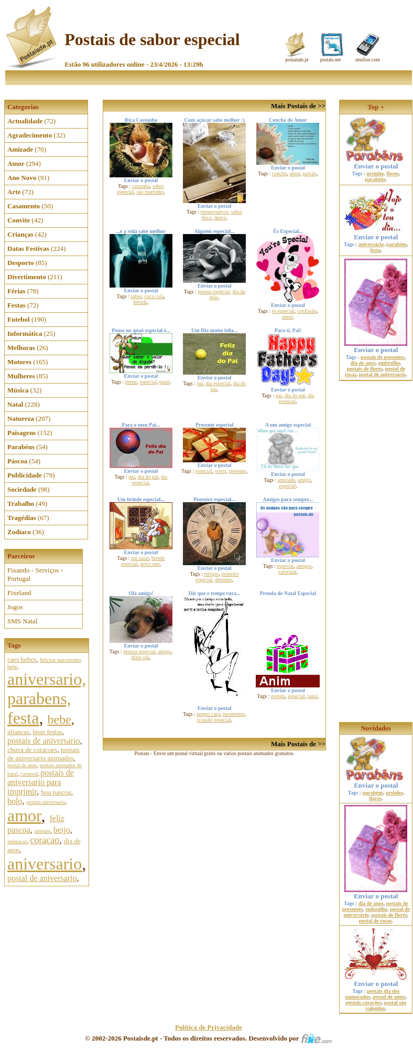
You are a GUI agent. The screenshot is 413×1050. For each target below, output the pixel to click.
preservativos (214, 212)
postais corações (364, 1002)
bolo (14, 801)
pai (200, 383)
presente (237, 471)
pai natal (140, 558)
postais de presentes (383, 357)
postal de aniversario (42, 878)
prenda (278, 696)
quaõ (164, 382)
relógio (211, 574)
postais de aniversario (43, 740)
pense (131, 382)
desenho (223, 579)
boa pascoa (56, 792)
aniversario (44, 863)
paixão (309, 173)
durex (220, 217)
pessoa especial (214, 291)
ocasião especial (214, 720)
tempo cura (208, 714)
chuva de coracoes (32, 750)
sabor (136, 296)
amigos (304, 566)
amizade (286, 480)
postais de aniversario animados (43, 754)
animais (43, 831)
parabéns (375, 179)
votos (220, 471)
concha (279, 173)
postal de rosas (375, 921)
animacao (17, 841)
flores (392, 173)
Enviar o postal (375, 163)
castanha (141, 186)
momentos (234, 714)
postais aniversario (46, 802)
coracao (44, 840)
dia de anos (363, 363)
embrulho (389, 363)
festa (375, 250)
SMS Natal (22, 621)
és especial (283, 311)
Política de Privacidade (208, 1027)
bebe (59, 719)
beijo (61, 829)
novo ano (150, 564)
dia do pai (295, 395)
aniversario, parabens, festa (46, 698)
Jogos (15, 607)
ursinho (375, 173)
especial (148, 382)
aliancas (18, 732)
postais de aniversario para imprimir (40, 782)
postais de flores (365, 369)
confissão (307, 311)
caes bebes (21, 659)
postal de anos (22, 765)
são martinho (150, 192)
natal (312, 696)
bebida (140, 302)
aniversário (371, 244)
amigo (304, 480)
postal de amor (389, 997)
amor (24, 815)
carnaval (29, 774)
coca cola (154, 296)
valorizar (287, 572)
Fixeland (19, 593)
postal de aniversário (382, 374)
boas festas (47, 732)
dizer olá (140, 657)
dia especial (218, 383)
